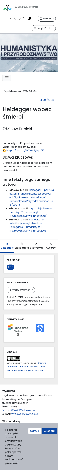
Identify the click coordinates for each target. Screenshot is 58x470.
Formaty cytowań (20, 290)
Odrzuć (34, 431)
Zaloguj (46, 18)
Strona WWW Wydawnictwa (19, 410)
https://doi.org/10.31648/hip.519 (23, 150)
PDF (10, 267)
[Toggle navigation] (6, 78)
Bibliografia (22, 246)
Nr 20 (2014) (46, 100)
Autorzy (51, 246)
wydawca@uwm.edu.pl (25, 414)
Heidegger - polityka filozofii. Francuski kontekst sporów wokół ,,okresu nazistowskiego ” (31, 193)
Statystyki (36, 246)
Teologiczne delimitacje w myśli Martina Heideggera (26, 223)
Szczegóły (7, 246)
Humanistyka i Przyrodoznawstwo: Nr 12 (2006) (28, 214)
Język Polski (43, 28)
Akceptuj (49, 431)
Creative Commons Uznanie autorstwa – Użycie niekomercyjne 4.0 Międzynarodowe (26, 366)
